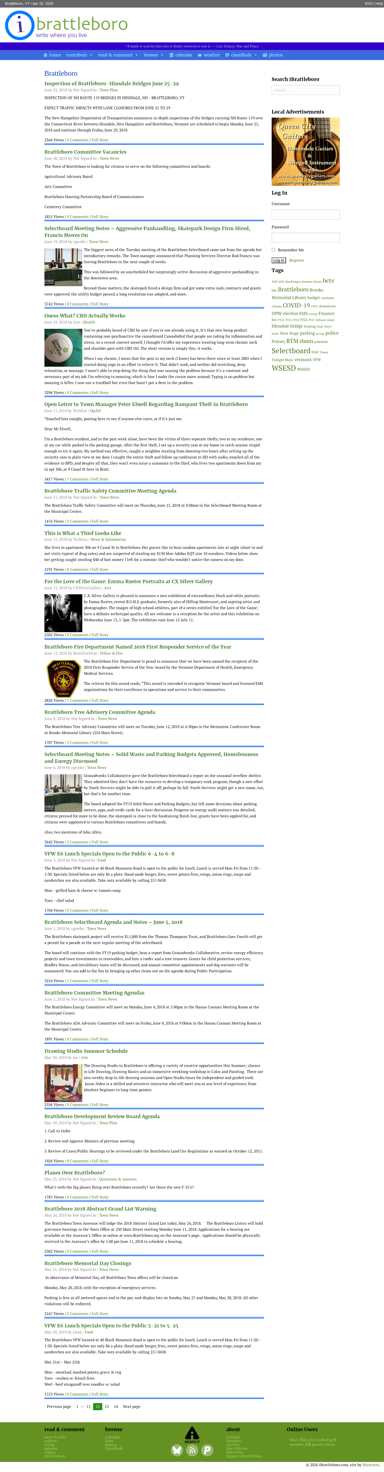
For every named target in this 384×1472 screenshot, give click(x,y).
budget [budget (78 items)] (314, 297)
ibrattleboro (54, 1456)
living (49, 1445)
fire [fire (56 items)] (274, 320)
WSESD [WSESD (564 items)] (284, 368)
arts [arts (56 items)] (282, 281)
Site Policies (237, 1448)
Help (379, 4)
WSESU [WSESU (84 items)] (304, 369)
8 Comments (78, 392)
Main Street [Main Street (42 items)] (324, 326)
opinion (51, 1448)
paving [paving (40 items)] (320, 333)
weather (211, 55)
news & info (54, 1437)
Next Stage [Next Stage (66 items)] (289, 333)
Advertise (234, 1452)
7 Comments (78, 479)
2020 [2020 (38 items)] (275, 281)
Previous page (59, 1406)
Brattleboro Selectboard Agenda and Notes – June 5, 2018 (113, 922)
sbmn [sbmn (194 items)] (306, 340)
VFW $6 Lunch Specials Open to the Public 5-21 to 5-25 (111, 1326)
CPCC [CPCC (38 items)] (314, 306)
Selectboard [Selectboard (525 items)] (291, 350)
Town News (109, 158)
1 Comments (78, 700)
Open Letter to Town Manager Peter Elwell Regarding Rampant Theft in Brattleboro (146, 404)
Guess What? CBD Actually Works (84, 316)
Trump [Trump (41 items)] (324, 352)
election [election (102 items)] (290, 313)
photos (276, 55)
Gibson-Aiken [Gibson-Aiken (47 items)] (325, 320)
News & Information (108, 539)
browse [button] (151, 55)
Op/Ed (95, 410)
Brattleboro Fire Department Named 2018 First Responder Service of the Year (137, 647)
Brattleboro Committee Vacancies (85, 152)
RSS (369, 4)
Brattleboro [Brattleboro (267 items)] (293, 289)
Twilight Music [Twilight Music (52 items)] (282, 360)
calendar (183, 55)
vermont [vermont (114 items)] (303, 359)
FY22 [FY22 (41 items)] (289, 320)
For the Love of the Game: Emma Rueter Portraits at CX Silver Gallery (128, 581)
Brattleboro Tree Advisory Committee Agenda (99, 712)
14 (117, 1407)
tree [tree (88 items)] (315, 352)
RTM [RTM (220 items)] (292, 341)
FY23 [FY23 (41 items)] (296, 320)
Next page (131, 1406)
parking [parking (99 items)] (307, 333)
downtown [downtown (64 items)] (327, 306)
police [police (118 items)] (332, 333)
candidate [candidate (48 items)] (327, 298)
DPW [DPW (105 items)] (277, 313)
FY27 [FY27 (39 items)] (312, 320)
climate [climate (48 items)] (277, 306)
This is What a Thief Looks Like (82, 533)
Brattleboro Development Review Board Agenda (102, 1116)
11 (90, 1407)
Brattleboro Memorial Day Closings (87, 1263)
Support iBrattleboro (244, 1456)
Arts (107, 587)
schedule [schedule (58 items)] (321, 341)
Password (280, 227)
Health (89, 322)
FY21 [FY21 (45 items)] (281, 320)
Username (281, 203)
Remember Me (288, 250)
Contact (233, 1437)
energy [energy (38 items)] (313, 314)
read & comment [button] (115, 55)
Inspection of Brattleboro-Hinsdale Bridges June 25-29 (111, 84)
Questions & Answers (118, 1179)
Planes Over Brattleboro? (74, 1173)
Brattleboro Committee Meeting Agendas (94, 993)
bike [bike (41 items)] (274, 290)
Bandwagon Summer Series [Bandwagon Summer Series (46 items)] (304, 281)
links (109, 1441)
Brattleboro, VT (17, 4)
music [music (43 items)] (275, 333)
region (50, 1452)
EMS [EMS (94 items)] (303, 313)
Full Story (100, 140)
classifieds (241, 55)
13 (108, 1407)
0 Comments (78, 140)
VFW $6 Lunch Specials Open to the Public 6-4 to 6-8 (109, 854)
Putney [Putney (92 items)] (278, 341)
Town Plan (109, 90)
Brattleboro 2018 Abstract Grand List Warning (100, 1209)
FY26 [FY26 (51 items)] (304, 320)
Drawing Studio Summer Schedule (86, 1051)
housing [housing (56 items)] (310, 326)
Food (102, 860)
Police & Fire (111, 653)
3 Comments (78, 742)
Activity (233, 1445)
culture (50, 1441)
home (55, 55)
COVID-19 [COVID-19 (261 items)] (296, 305)
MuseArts (371, 1464)
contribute (76, 55)
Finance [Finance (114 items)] (327, 313)
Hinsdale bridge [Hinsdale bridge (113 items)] (287, 326)
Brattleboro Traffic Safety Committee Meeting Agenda (110, 491)
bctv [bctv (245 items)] (328, 280)
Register (297, 260)
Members (234, 1441)
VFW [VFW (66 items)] (317, 359)
